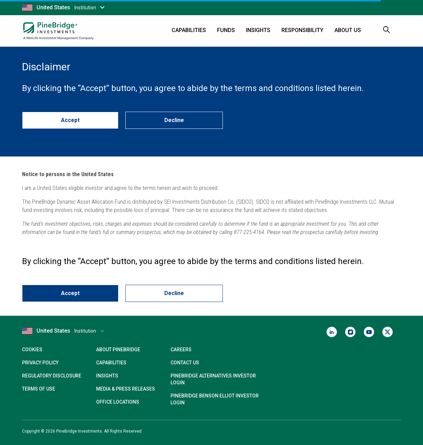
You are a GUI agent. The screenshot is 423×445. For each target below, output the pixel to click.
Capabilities (189, 30)
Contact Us (185, 362)
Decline (174, 120)
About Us (347, 30)
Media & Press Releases (125, 389)
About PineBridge (118, 349)
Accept (70, 120)
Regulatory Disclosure (51, 375)
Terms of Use (38, 389)
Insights (258, 30)
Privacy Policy (40, 362)
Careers (181, 349)
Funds (226, 30)
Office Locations (117, 402)
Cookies (32, 349)
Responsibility (302, 30)
